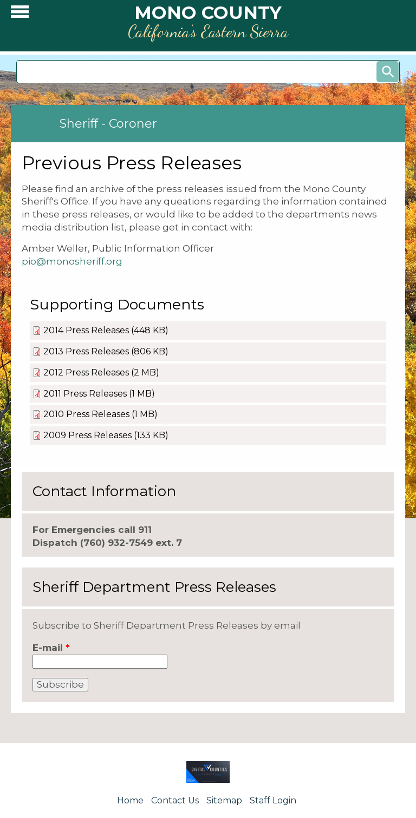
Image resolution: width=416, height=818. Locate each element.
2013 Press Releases (86, 351)
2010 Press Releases (86, 414)
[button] (20, 14)
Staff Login (273, 800)
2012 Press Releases (86, 372)
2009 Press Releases (87, 435)
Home (130, 800)
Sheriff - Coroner (108, 123)
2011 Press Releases (85, 393)
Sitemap (224, 800)
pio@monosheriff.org (72, 261)
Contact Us (175, 800)
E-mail (51, 647)
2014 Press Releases (86, 330)
